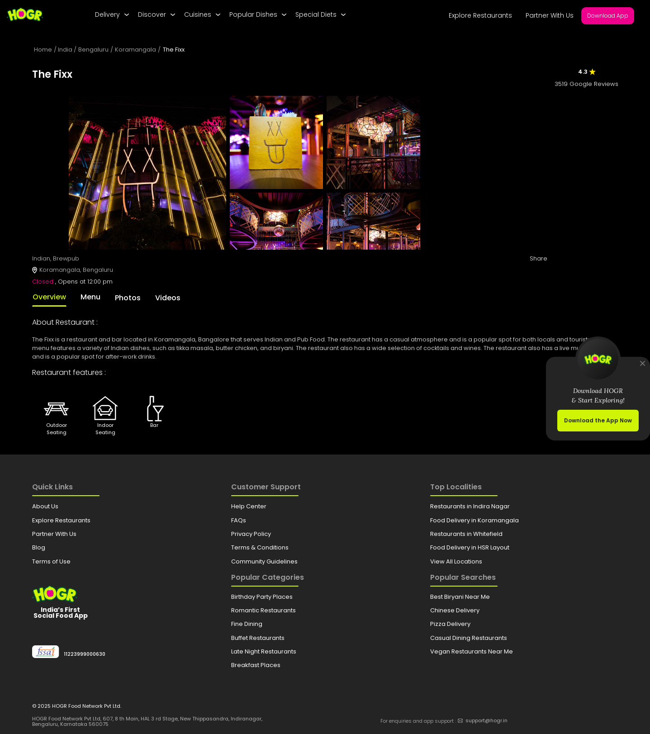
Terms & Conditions (260, 547)
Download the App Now (598, 420)
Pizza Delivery (450, 624)
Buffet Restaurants (258, 638)
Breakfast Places (255, 665)
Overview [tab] (49, 297)
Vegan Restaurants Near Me (471, 651)
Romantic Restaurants (263, 610)
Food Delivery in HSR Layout (469, 547)
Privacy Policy (251, 534)
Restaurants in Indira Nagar (470, 506)
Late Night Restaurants (263, 651)
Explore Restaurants (480, 15)
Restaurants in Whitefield (466, 534)
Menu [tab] (90, 297)
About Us (45, 506)
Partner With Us (550, 15)
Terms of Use (51, 561)
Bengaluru (93, 49)
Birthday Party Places (262, 596)
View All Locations (456, 561)
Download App (607, 15)
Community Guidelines (264, 561)
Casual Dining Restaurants (468, 638)
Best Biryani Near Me (460, 596)
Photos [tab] (128, 298)
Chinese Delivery (454, 610)
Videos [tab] (167, 298)
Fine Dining (246, 624)
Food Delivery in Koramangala (474, 520)
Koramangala (135, 49)
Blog (38, 547)
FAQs (238, 520)
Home (43, 49)
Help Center (248, 506)
